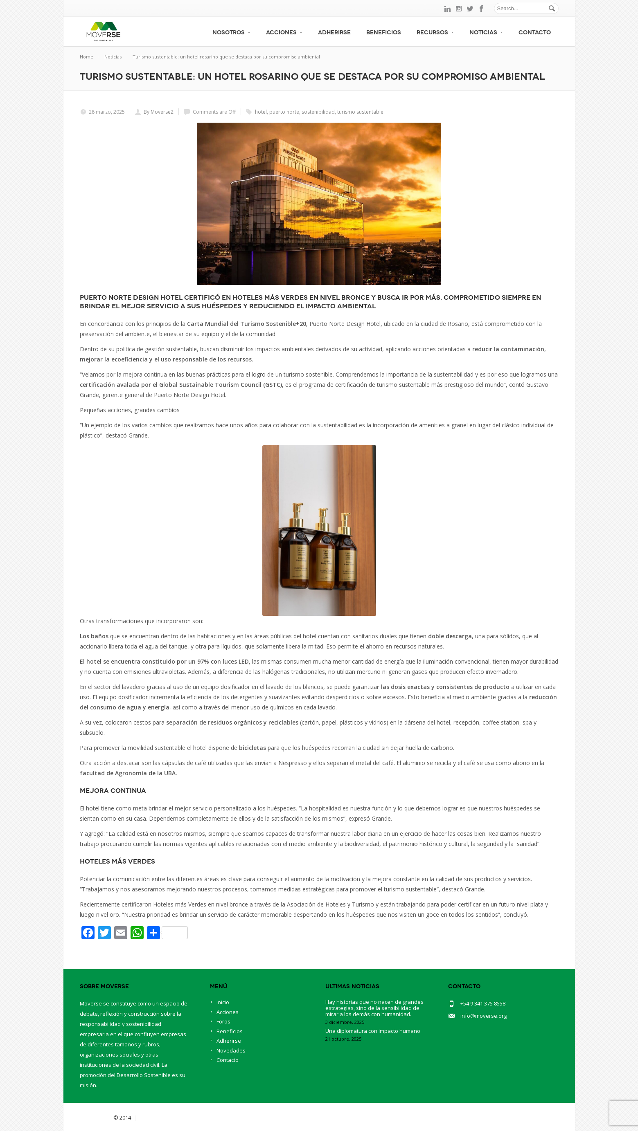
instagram (458, 8)
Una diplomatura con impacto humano (372, 1031)
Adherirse (334, 32)
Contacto (535, 32)
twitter (470, 8)
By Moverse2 (159, 111)
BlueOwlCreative (162, 1117)
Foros (223, 1021)
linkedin (447, 8)
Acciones (284, 32)
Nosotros (231, 32)
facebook (481, 8)
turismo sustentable (360, 111)
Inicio (222, 1002)
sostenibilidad (318, 111)
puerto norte (284, 111)
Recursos (435, 32)
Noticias (486, 32)
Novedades (231, 1050)
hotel (261, 111)
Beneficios (383, 32)
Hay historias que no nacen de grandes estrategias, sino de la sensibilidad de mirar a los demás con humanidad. (374, 1008)
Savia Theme (96, 1117)
